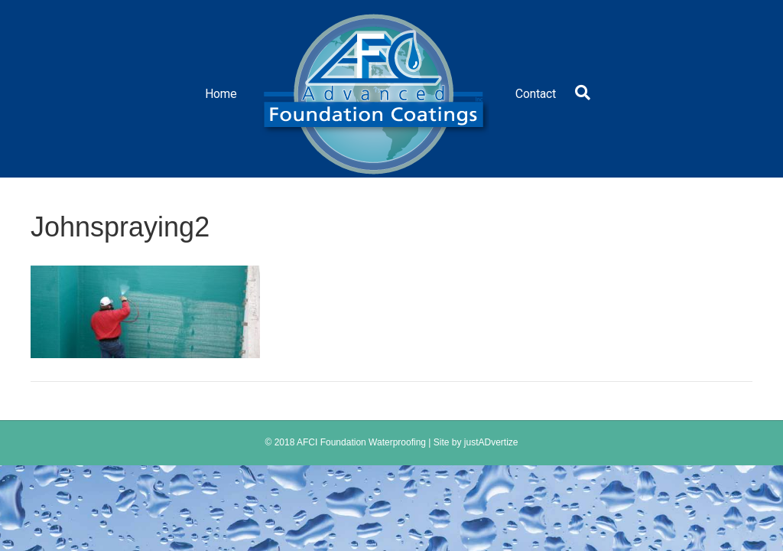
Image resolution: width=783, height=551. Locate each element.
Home (221, 93)
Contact (535, 93)
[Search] (578, 92)
